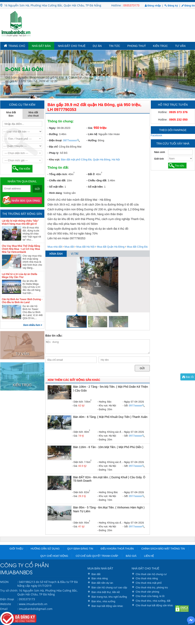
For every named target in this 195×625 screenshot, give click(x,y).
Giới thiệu (16, 548)
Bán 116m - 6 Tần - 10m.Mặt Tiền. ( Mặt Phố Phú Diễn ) (108, 447)
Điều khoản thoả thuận (117, 548)
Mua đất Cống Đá (137, 246)
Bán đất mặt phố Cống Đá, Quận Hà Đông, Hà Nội (90, 159)
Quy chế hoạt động (54, 555)
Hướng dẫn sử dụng (45, 548)
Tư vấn (180, 46)
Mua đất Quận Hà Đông (111, 246)
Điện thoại (7, 599)
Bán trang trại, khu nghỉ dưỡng (109, 596)
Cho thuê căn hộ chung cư (151, 574)
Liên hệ (149, 555)
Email (4, 609)
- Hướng (91, 140)
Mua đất (69, 246)
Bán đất (96, 574)
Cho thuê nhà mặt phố (149, 582)
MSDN (4, 582)
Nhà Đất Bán (41, 46)
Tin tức (114, 46)
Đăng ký (171, 5)
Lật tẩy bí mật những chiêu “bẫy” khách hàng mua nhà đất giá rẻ (20, 222)
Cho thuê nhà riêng (147, 578)
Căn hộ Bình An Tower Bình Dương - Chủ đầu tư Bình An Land (22, 301)
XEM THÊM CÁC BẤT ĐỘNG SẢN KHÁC (74, 379)
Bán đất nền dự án (102, 582)
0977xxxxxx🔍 (71, 140)
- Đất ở (90, 174)
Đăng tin (188, 5)
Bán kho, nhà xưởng (103, 601)
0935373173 (131, 5)
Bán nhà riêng (100, 578)
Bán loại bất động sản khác (107, 605)
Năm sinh (159, 152)
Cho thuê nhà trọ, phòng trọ (152, 587)
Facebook (156, 135)
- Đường (53, 134)
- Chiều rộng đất (96, 180)
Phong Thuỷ (136, 46)
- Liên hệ (91, 134)
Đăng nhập (153, 5)
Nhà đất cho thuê (72, 46)
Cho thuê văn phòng (147, 591)
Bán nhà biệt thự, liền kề (106, 592)
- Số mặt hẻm (94, 186)
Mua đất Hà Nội (85, 246)
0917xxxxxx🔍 (137, 405)
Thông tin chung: (61, 121)
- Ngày (52, 127)
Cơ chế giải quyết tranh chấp (97, 555)
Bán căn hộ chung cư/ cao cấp (109, 587)
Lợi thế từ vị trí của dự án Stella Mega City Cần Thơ (19, 276)
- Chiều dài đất (56, 180)
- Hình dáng (55, 192)
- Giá (89, 127)
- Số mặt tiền (55, 186)
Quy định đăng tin (80, 548)
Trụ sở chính (8, 590)
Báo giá (131, 555)
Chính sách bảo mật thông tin (163, 548)
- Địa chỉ (52, 146)
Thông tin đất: (58, 167)
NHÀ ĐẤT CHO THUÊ (145, 568)
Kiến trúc (160, 46)
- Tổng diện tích (57, 174)
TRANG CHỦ (14, 46)
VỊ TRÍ (74, 253)
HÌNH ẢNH (56, 253)
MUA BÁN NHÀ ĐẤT (100, 568)
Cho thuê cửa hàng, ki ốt (150, 596)
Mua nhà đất (55, 246)
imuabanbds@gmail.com (35, 609)
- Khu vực (54, 159)
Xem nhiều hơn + (32, 324)
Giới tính (159, 158)
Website (5, 604)
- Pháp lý (53, 152)
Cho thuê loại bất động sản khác (154, 605)
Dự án (97, 46)
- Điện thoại (55, 140)
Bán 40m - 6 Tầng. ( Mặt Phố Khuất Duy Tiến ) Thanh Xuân (110, 416)
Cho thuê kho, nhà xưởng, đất (153, 600)
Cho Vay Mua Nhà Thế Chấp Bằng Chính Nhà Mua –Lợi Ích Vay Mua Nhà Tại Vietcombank (21, 248)
